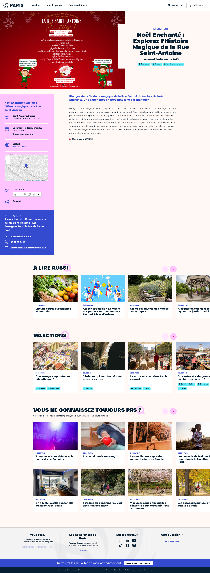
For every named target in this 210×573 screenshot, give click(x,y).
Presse (108, 570)
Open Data (118, 570)
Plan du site (149, 570)
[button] (26, 166)
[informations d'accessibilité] (27, 194)
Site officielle (19, 146)
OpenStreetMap (38, 180)
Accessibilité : (87, 570)
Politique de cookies (133, 570)
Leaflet (26, 180)
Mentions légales (63, 570)
